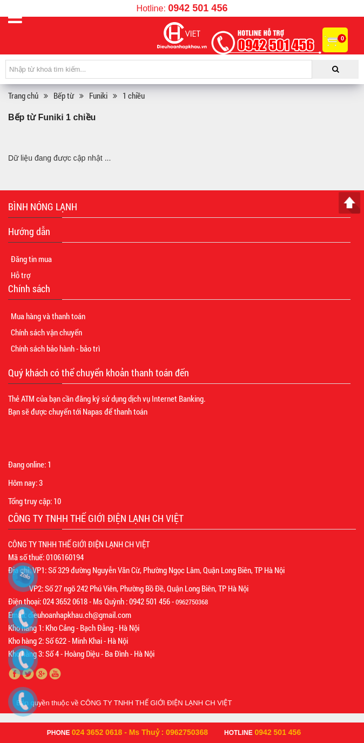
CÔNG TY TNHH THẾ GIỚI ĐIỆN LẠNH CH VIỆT (156, 703)
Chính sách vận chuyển (46, 332)
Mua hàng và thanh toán (48, 316)
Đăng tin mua (31, 258)
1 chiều (134, 95)
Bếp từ (63, 95)
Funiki (98, 95)
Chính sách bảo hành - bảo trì (55, 348)
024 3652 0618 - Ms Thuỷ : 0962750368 (140, 732)
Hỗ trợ (20, 275)
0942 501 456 (197, 8)
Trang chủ (23, 95)
